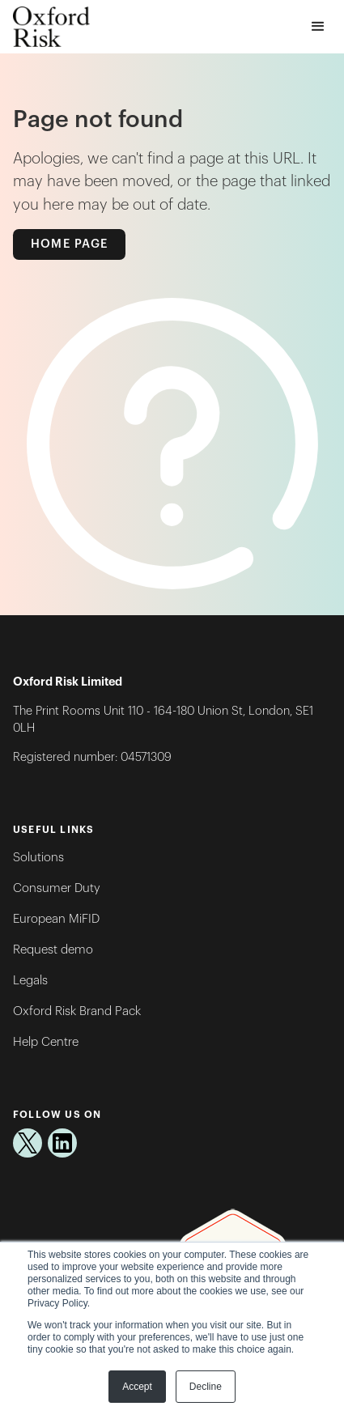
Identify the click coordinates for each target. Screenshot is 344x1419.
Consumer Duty (56, 888)
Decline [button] (205, 1386)
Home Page (69, 244)
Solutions (38, 858)
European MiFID (56, 919)
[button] (318, 27)
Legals (30, 981)
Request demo (53, 950)
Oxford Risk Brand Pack (77, 1011)
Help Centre (46, 1042)
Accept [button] (137, 1386)
